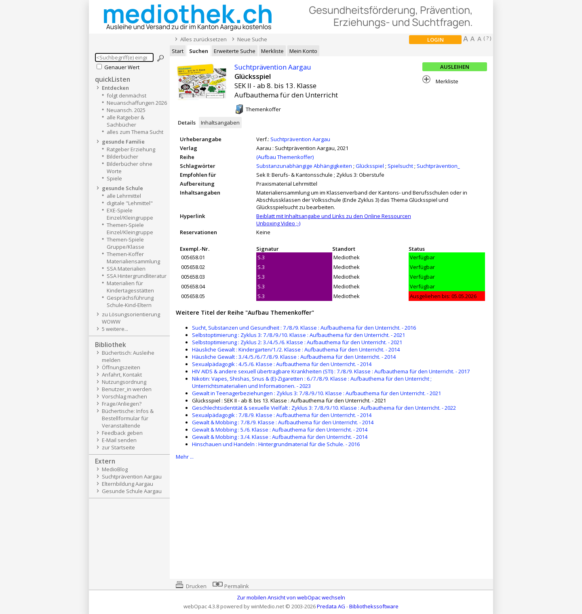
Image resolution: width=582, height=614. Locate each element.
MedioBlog (115, 469)
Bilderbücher (122, 156)
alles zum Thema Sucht (135, 132)
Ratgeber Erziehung (131, 149)
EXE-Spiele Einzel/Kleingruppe (130, 214)
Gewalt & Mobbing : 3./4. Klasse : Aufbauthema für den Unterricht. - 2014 (279, 436)
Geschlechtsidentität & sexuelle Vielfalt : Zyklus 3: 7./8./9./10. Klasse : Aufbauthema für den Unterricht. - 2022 (324, 407)
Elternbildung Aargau (127, 483)
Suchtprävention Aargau (132, 476)
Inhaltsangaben (220, 122)
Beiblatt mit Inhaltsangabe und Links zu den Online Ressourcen (333, 216)
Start (177, 51)
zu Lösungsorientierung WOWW (131, 318)
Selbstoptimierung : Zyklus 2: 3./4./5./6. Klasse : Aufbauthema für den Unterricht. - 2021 (297, 342)
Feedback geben (122, 432)
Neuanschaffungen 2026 (137, 102)
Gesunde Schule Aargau (132, 491)
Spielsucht (400, 165)
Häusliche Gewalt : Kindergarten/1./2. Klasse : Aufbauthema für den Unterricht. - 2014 (296, 349)
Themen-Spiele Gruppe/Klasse (125, 243)
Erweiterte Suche (234, 51)
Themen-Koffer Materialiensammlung (133, 257)
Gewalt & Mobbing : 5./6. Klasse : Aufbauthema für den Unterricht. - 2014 (279, 429)
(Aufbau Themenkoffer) (285, 157)
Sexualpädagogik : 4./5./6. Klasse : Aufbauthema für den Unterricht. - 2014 (281, 364)
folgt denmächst (126, 95)
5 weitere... (115, 328)
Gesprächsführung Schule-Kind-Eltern (130, 301)
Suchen (198, 51)
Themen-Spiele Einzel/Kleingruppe (130, 228)
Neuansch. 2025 (126, 110)
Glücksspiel (370, 165)
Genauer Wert (121, 67)
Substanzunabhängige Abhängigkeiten (304, 165)
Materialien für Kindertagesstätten (130, 286)
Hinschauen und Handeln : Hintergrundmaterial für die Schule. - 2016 (276, 444)
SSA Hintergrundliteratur (137, 275)
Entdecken (115, 87)
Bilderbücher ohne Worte (129, 167)
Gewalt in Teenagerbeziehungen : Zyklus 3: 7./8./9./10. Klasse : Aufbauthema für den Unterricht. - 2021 (316, 393)
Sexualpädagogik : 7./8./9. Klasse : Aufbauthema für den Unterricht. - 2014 (281, 415)
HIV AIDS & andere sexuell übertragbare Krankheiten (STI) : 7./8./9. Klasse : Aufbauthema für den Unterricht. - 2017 (331, 371)
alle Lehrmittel (124, 195)
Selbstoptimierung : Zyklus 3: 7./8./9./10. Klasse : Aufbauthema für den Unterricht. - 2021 (298, 335)
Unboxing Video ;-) (278, 223)
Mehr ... (185, 456)
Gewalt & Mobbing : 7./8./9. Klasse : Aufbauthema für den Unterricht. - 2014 (282, 422)
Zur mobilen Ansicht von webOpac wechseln (291, 597)
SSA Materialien (126, 268)
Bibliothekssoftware (374, 606)
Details (187, 122)
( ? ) (487, 38)
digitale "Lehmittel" (130, 203)
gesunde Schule (122, 188)
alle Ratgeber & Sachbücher (125, 121)
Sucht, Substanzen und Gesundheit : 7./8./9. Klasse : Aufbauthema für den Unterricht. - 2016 (304, 327)
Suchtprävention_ (438, 165)
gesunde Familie (123, 141)
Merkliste (272, 51)
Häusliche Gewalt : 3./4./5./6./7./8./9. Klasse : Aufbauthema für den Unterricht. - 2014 (294, 356)
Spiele (114, 178)
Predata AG (331, 606)
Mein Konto (303, 51)
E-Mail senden (119, 440)
